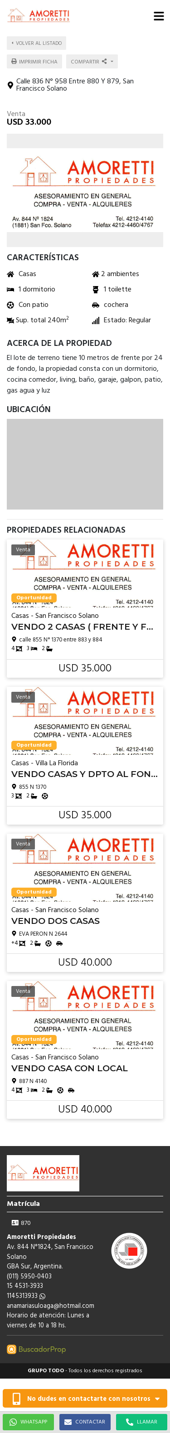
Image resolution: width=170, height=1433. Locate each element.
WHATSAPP (28, 1422)
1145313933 (26, 1296)
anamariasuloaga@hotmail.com (50, 1306)
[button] (159, 16)
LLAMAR (141, 1422)
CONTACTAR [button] (84, 1422)
